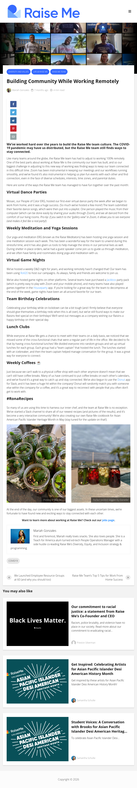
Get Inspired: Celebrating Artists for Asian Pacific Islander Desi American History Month (98, 669)
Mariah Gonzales (18, 90)
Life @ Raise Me (40, 71)
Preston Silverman (83, 642)
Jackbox (111, 280)
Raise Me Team (58, 71)
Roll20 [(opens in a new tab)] (24, 273)
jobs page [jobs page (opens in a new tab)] (108, 520)
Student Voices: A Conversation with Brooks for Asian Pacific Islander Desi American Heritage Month (98, 727)
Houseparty (40, 288)
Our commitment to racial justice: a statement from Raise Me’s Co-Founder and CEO (97, 611)
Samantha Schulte (83, 700)
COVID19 (13, 560)
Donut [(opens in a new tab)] (121, 379)
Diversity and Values (19, 71)
